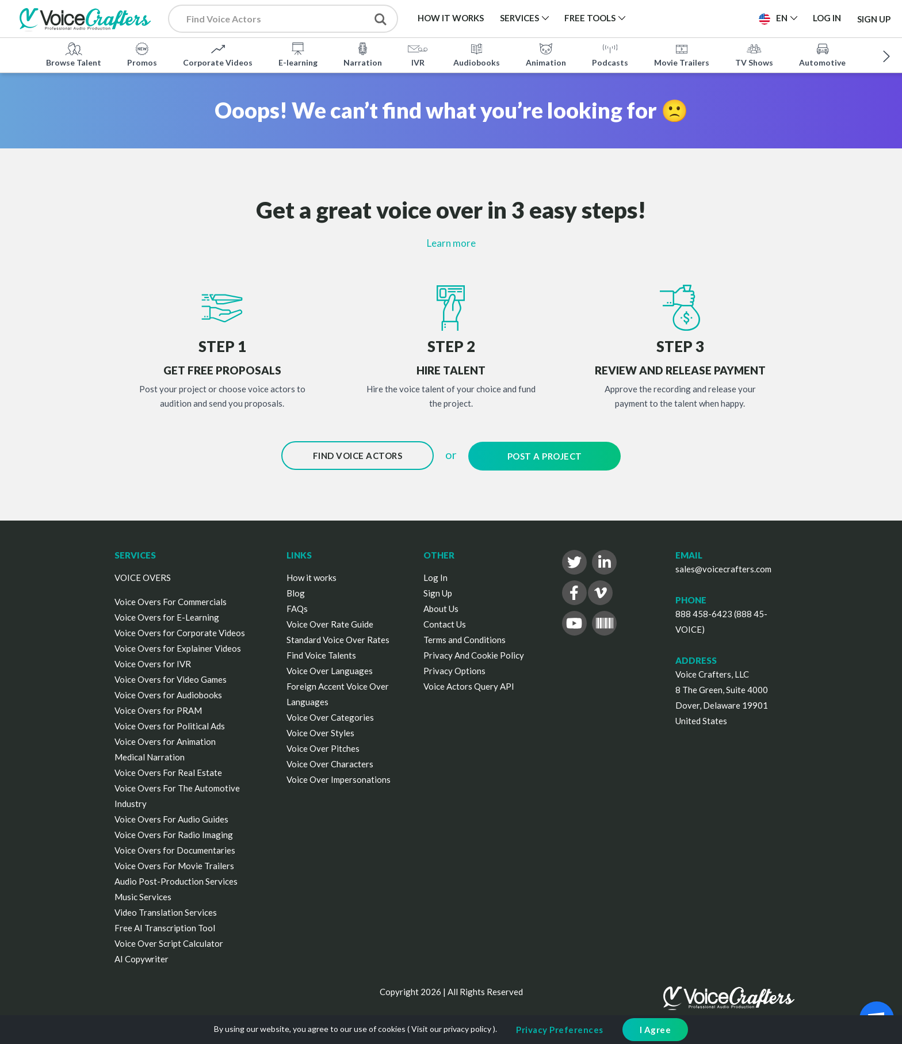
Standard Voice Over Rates (337, 638)
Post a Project (544, 455)
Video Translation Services (165, 910)
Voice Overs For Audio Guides (171, 817)
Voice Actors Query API (468, 684)
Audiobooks (476, 54)
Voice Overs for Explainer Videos (177, 646)
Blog (295, 591)
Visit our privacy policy (451, 1029)
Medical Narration (149, 755)
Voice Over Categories (330, 715)
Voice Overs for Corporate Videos (179, 631)
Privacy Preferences (559, 1029)
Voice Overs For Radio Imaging (173, 833)
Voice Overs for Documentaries (174, 848)
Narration (362, 54)
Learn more (451, 243)
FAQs (297, 607)
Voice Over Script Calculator (168, 941)
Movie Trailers (681, 54)
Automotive (822, 54)
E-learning (298, 54)
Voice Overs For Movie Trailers (174, 864)
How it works (311, 576)
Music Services (142, 895)
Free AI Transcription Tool (164, 926)
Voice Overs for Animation (165, 740)
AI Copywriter (141, 957)
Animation (546, 54)
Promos (142, 54)
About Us (440, 607)
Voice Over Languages (329, 669)
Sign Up (873, 18)
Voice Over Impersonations (338, 778)
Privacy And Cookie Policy (473, 653)
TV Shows (754, 54)
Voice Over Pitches (323, 746)
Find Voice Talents (321, 653)
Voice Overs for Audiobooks (168, 693)
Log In (435, 576)
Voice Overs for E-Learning (166, 615)
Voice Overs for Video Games (170, 677)
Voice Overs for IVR (152, 662)
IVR (417, 54)
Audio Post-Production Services (176, 879)
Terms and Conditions (464, 638)
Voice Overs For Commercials (170, 600)
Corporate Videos (218, 54)
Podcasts (610, 54)
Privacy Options (454, 669)
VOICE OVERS (142, 576)
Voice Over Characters (329, 762)
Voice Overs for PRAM (158, 708)
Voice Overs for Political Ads (169, 724)
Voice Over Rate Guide (329, 622)
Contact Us (444, 622)
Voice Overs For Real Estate (168, 771)
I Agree (655, 1029)
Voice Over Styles (320, 731)
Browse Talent (73, 54)
